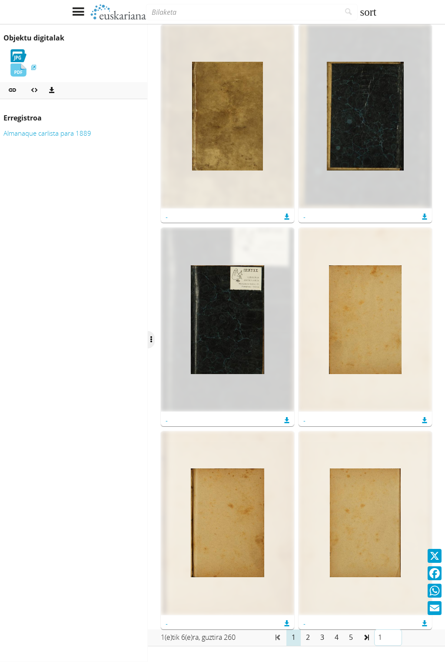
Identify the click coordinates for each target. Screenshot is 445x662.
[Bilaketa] (243, 12)
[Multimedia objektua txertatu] (34, 90)
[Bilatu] (349, 12)
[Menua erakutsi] (78, 12)
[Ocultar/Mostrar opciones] (151, 339)
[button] (12, 90)
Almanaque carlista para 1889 (47, 133)
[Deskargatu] (51, 90)
